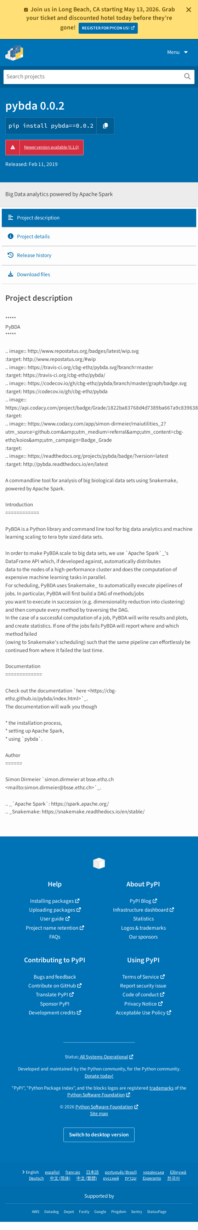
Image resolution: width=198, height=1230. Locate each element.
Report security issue (143, 986)
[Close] (189, 9)
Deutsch (36, 1178)
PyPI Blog (140, 901)
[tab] (99, 218)
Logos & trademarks (143, 928)
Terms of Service (140, 977)
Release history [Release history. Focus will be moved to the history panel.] (29, 255)
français (73, 1172)
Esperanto (152, 1178)
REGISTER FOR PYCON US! (106, 28)
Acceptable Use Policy (140, 1013)
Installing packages (52, 901)
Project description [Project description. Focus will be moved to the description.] (33, 218)
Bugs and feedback (55, 977)
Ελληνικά (178, 1172)
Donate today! (99, 1076)
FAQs (54, 937)
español (52, 1172)
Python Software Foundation (96, 1094)
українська (153, 1172)
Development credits (52, 1013)
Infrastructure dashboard (140, 910)
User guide (52, 919)
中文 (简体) (60, 1178)
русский (111, 1178)
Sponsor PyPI (54, 1004)
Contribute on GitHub (52, 986)
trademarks (161, 1088)
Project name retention (52, 928)
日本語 (92, 1172)
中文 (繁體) (87, 1178)
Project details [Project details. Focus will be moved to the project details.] (28, 236)
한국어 (173, 1178)
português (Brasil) (121, 1172)
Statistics (143, 919)
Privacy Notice (140, 1004)
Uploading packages (52, 910)
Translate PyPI (52, 994)
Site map (99, 1113)
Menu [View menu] (178, 52)
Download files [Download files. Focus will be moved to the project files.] (28, 274)
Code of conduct (141, 994)
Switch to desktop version (99, 1135)
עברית (131, 1178)
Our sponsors (143, 937)
